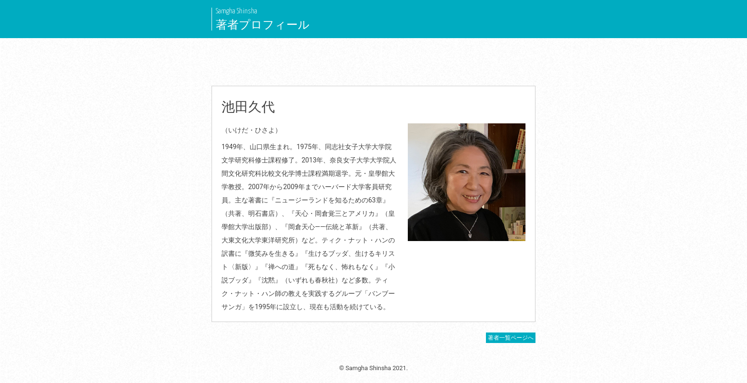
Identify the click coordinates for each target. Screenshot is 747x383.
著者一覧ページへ (511, 337)
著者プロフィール (263, 24)
